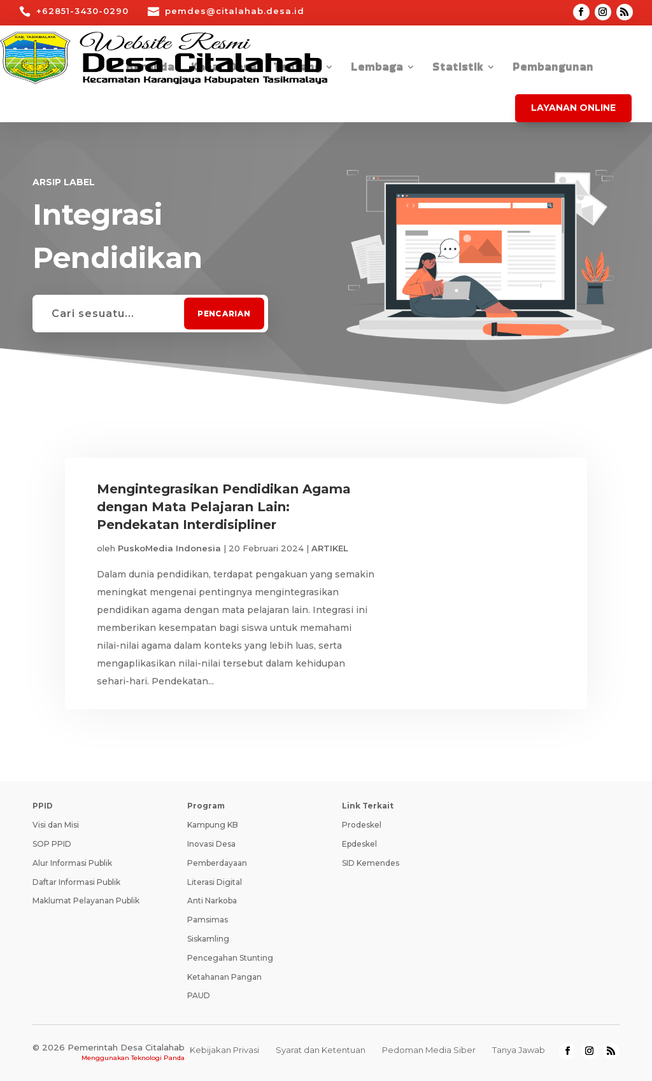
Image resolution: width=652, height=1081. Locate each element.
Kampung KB (212, 825)
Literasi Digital (214, 882)
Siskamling (208, 938)
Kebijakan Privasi (224, 1050)
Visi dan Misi (55, 825)
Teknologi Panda (158, 1058)
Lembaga (377, 68)
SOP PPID (51, 844)
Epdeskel (359, 844)
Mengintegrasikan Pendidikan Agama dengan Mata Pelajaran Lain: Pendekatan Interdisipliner (224, 506)
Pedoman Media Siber (429, 1050)
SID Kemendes (370, 863)
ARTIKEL (329, 548)
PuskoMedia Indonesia (169, 548)
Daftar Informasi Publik (76, 882)
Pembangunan (553, 68)
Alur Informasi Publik (72, 863)
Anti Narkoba (212, 900)
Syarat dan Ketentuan (320, 1050)
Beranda (150, 68)
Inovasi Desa (211, 844)
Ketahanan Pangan (224, 977)
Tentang (297, 68)
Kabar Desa (224, 68)
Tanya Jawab (518, 1050)
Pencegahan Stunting (230, 958)
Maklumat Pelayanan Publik (85, 900)
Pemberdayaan (217, 863)
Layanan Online (573, 107)
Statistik (457, 68)
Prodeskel (361, 825)
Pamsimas (207, 919)
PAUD (198, 995)
